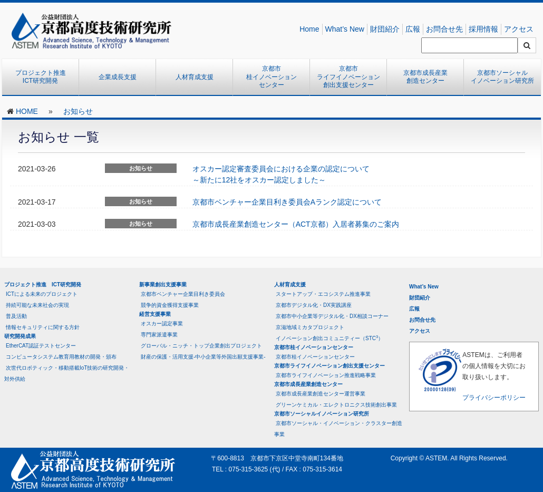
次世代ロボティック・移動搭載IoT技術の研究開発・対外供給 (66, 373)
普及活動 (16, 316)
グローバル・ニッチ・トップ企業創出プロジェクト (201, 346)
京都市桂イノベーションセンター (271, 77)
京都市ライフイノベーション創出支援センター (348, 77)
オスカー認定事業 (162, 323)
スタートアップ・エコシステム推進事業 (323, 294)
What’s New (344, 29)
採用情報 (483, 29)
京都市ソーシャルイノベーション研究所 (502, 77)
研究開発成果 (20, 336)
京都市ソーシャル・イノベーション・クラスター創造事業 (338, 428)
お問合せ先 (444, 29)
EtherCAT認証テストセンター (41, 346)
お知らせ (78, 111)
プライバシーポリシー (494, 397)
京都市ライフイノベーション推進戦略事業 (326, 375)
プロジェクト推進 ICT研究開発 (43, 77)
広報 (412, 29)
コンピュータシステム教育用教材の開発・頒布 (61, 357)
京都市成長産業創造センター (425, 77)
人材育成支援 (195, 77)
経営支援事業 (155, 314)
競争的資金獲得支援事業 (170, 305)
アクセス (519, 29)
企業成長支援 (118, 77)
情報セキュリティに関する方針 (43, 327)
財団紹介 (385, 29)
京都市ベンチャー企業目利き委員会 (183, 294)
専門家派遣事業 (159, 334)
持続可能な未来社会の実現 (37, 305)
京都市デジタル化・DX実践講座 (314, 305)
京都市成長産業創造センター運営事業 (320, 394)
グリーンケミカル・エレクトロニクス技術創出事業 (336, 405)
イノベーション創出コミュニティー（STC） (329, 337)
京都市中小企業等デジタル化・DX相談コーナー (332, 316)
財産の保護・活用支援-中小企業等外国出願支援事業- (203, 357)
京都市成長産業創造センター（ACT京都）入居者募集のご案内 (295, 224)
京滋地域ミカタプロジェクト (310, 327)
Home (309, 29)
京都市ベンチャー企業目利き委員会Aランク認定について (287, 202)
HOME (27, 111)
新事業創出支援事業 (163, 284)
